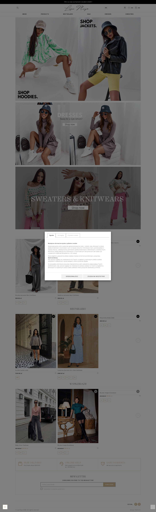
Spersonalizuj (72, 276)
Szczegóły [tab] (61, 235)
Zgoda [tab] (51, 235)
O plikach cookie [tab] (73, 235)
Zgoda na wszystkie (96, 276)
